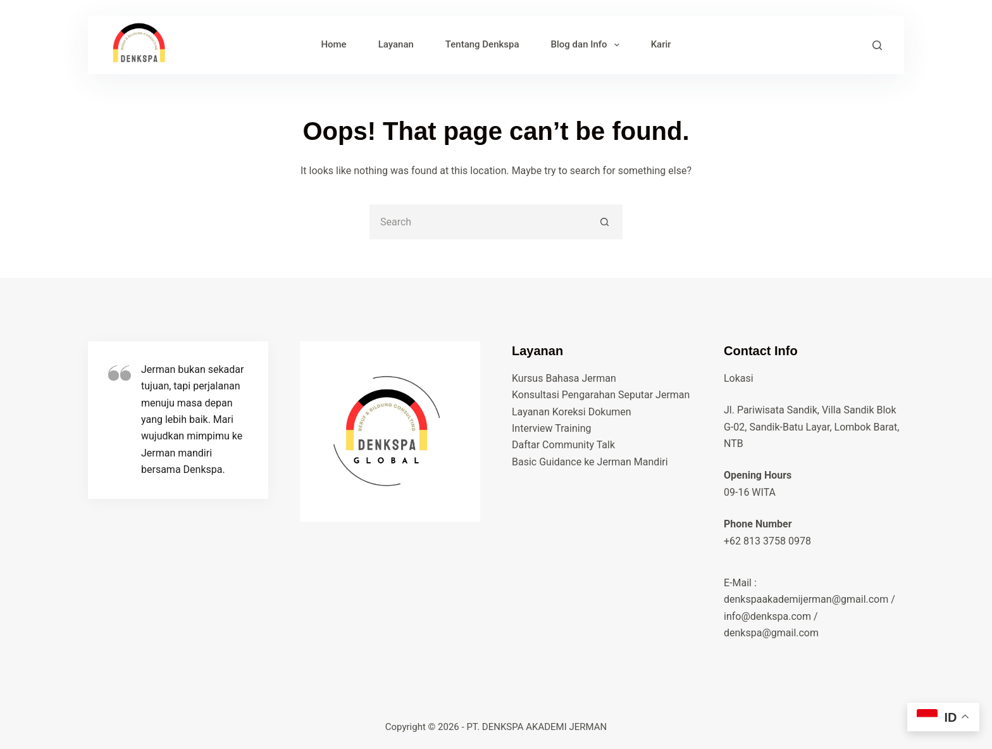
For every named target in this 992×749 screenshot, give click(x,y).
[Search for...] (478, 222)
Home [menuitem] (333, 44)
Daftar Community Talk (563, 445)
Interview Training (551, 428)
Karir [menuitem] (661, 44)
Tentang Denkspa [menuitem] (482, 44)
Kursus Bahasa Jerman (564, 378)
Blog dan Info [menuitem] (587, 45)
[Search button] (605, 222)
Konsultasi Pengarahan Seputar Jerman (601, 395)
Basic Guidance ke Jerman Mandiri (590, 462)
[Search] (877, 45)
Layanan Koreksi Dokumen (571, 412)
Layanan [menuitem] (396, 44)
